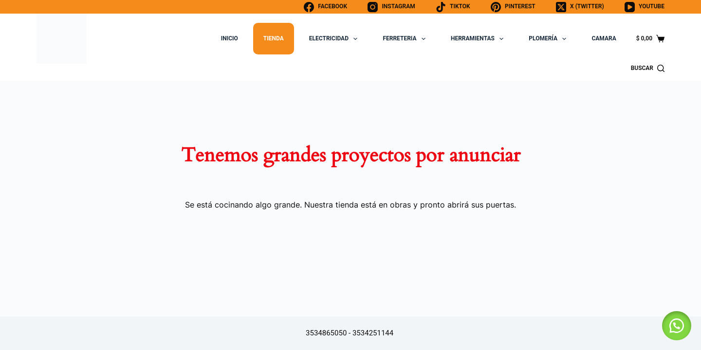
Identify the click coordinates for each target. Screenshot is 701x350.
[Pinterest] (513, 7)
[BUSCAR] (647, 68)
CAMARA (603, 38)
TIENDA (273, 38)
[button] (676, 325)
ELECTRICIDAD (335, 39)
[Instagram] (391, 7)
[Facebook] (325, 7)
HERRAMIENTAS (479, 39)
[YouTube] (644, 7)
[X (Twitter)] (580, 7)
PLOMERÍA (549, 39)
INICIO (229, 38)
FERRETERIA (406, 39)
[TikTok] (453, 7)
